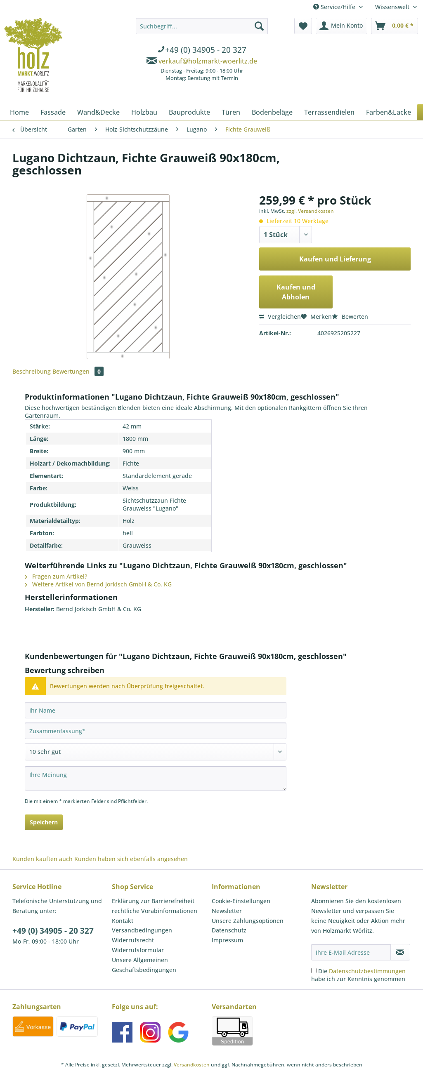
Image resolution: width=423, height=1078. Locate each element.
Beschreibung (31, 371)
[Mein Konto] (341, 26)
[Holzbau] (144, 112)
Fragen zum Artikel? (56, 576)
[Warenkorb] (394, 26)
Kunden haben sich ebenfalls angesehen (131, 859)
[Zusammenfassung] (155, 731)
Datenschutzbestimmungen (367, 971)
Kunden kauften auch (42, 859)
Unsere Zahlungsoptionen (248, 921)
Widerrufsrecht (133, 940)
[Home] (19, 112)
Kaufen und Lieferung (335, 259)
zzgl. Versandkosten (310, 210)
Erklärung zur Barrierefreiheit (153, 901)
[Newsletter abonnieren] (400, 952)
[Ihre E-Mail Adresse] (351, 952)
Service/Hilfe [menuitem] (335, 7)
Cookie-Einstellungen (241, 901)
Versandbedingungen (142, 930)
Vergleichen (280, 316)
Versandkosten (192, 1064)
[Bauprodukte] (189, 112)
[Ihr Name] (155, 710)
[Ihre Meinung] (155, 778)
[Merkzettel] (303, 26)
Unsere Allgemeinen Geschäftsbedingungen (144, 965)
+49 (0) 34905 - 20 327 (53, 930)
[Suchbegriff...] (202, 26)
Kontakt (122, 921)
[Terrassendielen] (329, 112)
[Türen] (231, 112)
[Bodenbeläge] (272, 112)
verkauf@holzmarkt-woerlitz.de (207, 61)
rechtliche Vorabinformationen (154, 911)
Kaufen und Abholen (295, 291)
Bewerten (350, 316)
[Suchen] (259, 26)
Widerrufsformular (138, 950)
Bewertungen (78, 371)
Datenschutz (229, 930)
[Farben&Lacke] (388, 112)
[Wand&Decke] (98, 112)
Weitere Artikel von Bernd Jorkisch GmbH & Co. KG (98, 584)
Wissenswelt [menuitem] (393, 7)
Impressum (227, 940)
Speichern (44, 822)
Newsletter (227, 911)
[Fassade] (53, 112)
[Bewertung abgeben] (155, 751)
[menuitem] (202, 51)
